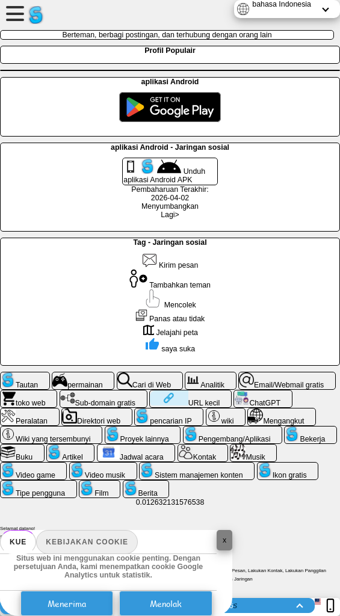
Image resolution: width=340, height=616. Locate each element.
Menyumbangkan (170, 206)
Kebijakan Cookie (87, 542)
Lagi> (170, 215)
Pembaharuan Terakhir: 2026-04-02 (169, 193)
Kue (18, 542)
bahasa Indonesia (281, 4)
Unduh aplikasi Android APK (164, 171)
